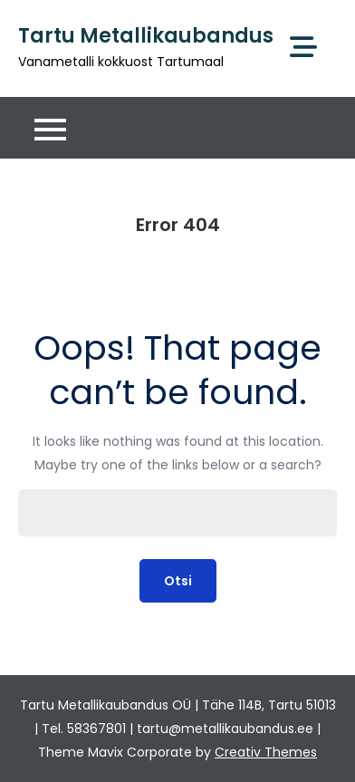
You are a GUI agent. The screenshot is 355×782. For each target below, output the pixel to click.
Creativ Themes (266, 752)
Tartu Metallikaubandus (145, 36)
